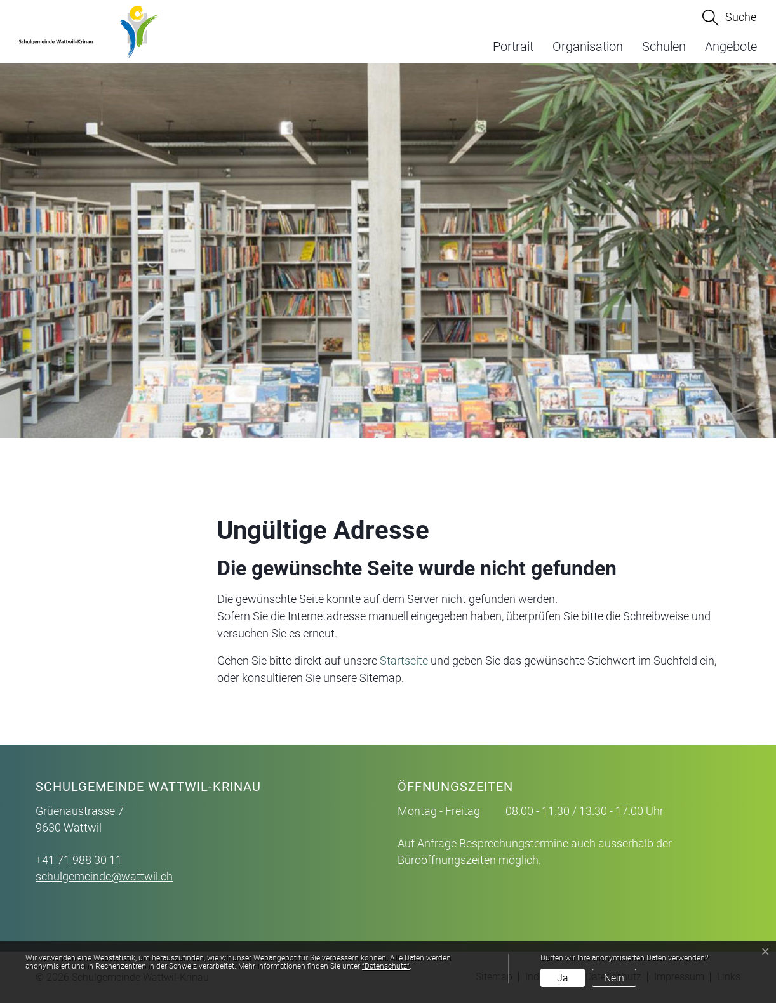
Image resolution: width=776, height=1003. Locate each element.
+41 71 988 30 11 (79, 860)
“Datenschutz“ (386, 966)
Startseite (404, 660)
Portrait (513, 46)
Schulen (664, 46)
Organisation (587, 46)
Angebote (731, 46)
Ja (562, 978)
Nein (614, 978)
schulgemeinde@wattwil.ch (104, 876)
